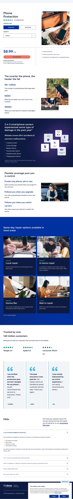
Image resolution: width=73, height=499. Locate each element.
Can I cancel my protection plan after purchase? (16, 458)
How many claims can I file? (11, 474)
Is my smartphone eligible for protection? (14, 432)
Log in (70, 1)
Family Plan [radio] (28, 27)
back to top (65, 481)
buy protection (17, 57)
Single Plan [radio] (11, 27)
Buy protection (58, 1)
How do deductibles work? (10, 469)
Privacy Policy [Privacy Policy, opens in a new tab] (58, 495)
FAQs (9, 63)
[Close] (69, 486)
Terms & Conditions (12, 315)
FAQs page (65, 1)
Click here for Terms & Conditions (16, 63)
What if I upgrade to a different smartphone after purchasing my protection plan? (25, 463)
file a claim (67, 5)
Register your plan (56, 5)
